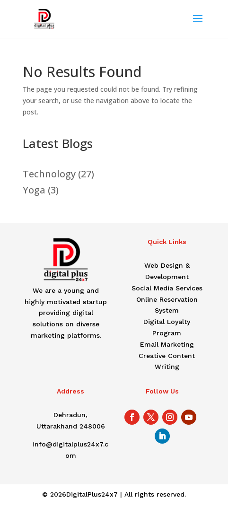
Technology (49, 173)
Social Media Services (167, 288)
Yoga (34, 190)
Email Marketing (167, 344)
